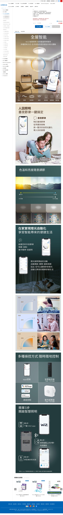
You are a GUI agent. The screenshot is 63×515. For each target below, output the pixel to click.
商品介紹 (17, 33)
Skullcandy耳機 (11, 6)
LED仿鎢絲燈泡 (6, 52)
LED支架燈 (5, 51)
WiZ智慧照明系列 (6, 18)
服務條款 (47, 505)
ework (44, 512)
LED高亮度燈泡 (6, 34)
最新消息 (36, 6)
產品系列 (32, 6)
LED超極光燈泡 (6, 38)
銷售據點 (33, 505)
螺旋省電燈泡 (5, 56)
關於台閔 (10, 505)
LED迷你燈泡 (5, 36)
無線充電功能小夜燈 (6, 25)
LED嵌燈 (4, 43)
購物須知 (42, 505)
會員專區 (38, 505)
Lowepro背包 (52, 3)
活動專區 (27, 6)
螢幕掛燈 (4, 31)
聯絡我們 (28, 505)
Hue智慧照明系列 (6, 16)
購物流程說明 (60, 22)
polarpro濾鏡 (5, 75)
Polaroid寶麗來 (11, 3)
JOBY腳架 (17, 6)
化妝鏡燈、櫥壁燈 (6, 27)
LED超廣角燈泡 (6, 33)
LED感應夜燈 (5, 45)
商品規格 (23, 33)
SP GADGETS (5, 77)
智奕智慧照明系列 (6, 20)
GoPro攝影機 (37, 3)
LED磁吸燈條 (5, 47)
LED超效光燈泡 (6, 42)
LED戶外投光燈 (6, 54)
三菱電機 (22, 6)
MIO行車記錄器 (5, 71)
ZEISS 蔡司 (17, 3)
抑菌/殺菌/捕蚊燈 (6, 24)
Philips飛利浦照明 (23, 3)
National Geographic (45, 3)
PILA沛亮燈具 (31, 3)
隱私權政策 (52, 505)
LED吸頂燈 (5, 49)
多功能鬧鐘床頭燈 (6, 29)
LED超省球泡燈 (6, 40)
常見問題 (24, 505)
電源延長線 (5, 58)
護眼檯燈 (4, 22)
